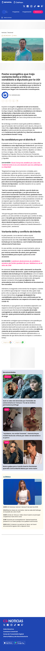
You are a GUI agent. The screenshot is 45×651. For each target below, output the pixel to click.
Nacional (10, 32)
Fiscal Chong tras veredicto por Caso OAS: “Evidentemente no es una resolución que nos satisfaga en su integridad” (22, 165)
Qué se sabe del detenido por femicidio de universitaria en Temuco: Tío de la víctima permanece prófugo (19, 403)
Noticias (4, 32)
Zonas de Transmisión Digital (13, 634)
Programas (16, 12)
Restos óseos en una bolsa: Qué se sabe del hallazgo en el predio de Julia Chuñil (22, 511)
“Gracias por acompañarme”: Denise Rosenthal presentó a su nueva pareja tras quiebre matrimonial (20, 520)
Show (6, 409)
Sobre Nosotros (8, 629)
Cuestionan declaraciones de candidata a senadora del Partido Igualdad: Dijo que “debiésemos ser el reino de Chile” (22, 263)
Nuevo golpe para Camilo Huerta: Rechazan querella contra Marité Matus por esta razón (20, 467)
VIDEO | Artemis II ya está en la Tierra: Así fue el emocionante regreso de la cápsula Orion (19, 525)
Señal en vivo (38, 12)
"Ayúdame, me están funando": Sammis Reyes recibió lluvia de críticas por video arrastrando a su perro (21, 435)
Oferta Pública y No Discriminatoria (15, 636)
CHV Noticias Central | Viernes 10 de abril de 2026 (20, 507)
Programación (27, 12)
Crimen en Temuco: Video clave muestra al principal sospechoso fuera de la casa (21, 515)
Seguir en (7, 342)
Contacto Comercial (10, 632)
